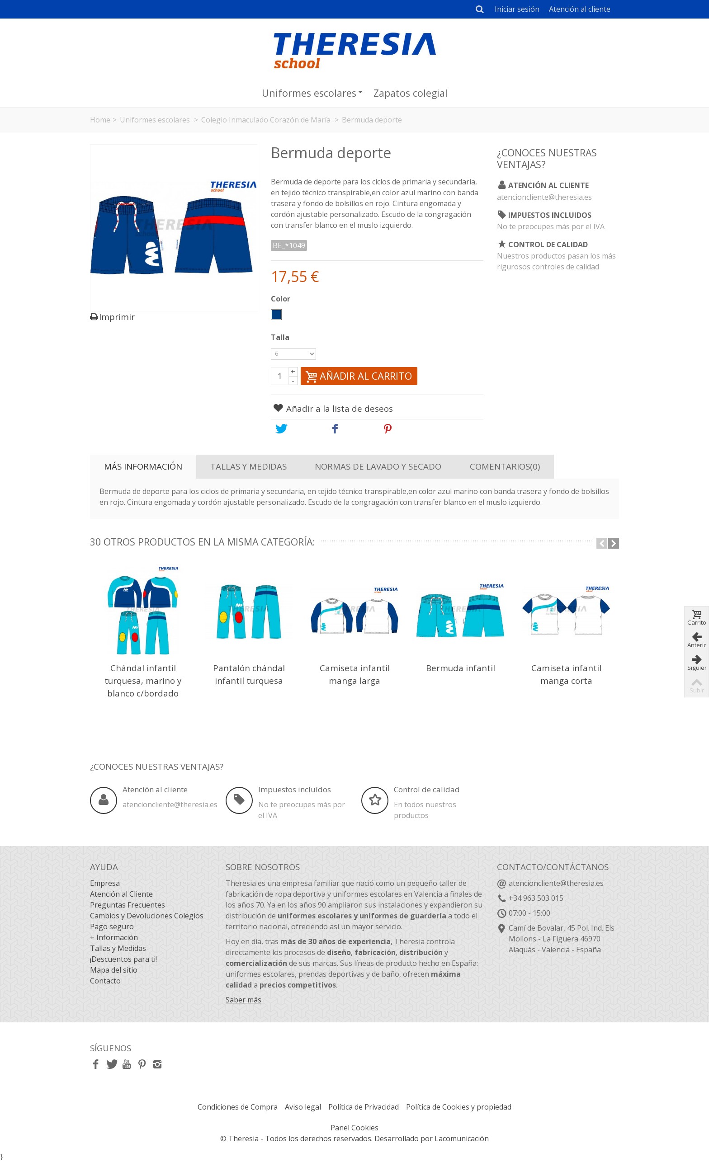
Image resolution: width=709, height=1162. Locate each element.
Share (348, 428)
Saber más (243, 1000)
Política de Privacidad (363, 1107)
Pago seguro (112, 926)
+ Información (114, 937)
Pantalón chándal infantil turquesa (249, 674)
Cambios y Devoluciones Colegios (146, 916)
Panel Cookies (354, 1128)
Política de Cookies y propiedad (458, 1107)
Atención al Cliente (121, 894)
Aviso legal (303, 1107)
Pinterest (409, 428)
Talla (281, 337)
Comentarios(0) (505, 466)
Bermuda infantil (460, 667)
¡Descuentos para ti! (123, 959)
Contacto (105, 981)
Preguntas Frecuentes (127, 905)
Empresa (105, 883)
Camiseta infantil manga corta (566, 674)
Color (281, 299)
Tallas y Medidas (248, 466)
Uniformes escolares (312, 92)
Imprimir (117, 316)
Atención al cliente (579, 9)
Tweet (294, 428)
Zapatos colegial (410, 92)
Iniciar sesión (517, 9)
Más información (143, 466)
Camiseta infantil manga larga (355, 674)
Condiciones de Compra (238, 1107)
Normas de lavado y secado (378, 466)
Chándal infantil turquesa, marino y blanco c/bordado (142, 680)
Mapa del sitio (113, 970)
